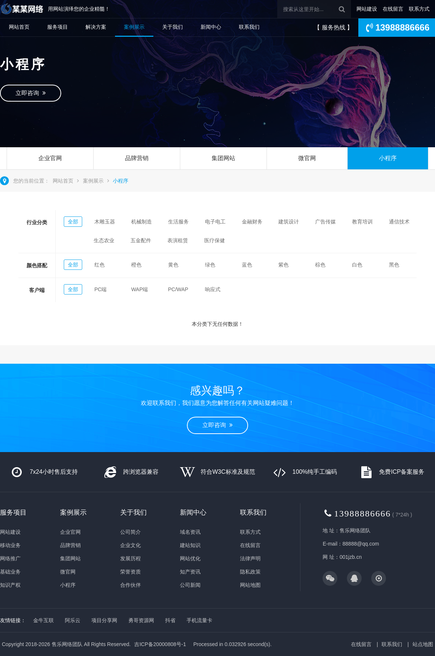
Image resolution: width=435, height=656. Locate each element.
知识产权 (10, 585)
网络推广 (10, 558)
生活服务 (178, 222)
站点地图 (423, 644)
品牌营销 (137, 158)
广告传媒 (325, 222)
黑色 (394, 265)
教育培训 (362, 222)
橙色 (136, 265)
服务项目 (57, 27)
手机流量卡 (199, 620)
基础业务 (10, 572)
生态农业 (104, 240)
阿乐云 (72, 620)
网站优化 (190, 558)
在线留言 (393, 9)
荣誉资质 (130, 572)
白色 (357, 265)
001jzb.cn (351, 557)
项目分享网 (104, 620)
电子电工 (215, 222)
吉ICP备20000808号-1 (160, 644)
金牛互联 (43, 620)
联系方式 (419, 9)
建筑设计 (288, 222)
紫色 (283, 265)
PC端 (100, 289)
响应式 (212, 289)
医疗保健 (214, 240)
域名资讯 (190, 532)
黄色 (173, 265)
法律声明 (250, 558)
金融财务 (252, 222)
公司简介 (130, 532)
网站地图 (250, 585)
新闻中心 (211, 27)
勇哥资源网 (141, 620)
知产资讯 (190, 572)
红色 (99, 265)
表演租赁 (177, 240)
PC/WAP (178, 289)
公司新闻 (190, 585)
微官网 (307, 158)
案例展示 (134, 27)
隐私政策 (250, 572)
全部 (73, 222)
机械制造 (141, 222)
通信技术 (399, 222)
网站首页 (19, 27)
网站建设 (366, 9)
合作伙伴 (130, 585)
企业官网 (50, 158)
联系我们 (249, 27)
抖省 (170, 620)
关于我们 (172, 27)
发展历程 (130, 558)
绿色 (210, 265)
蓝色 (247, 265)
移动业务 (10, 545)
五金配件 (140, 240)
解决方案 (96, 27)
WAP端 (139, 289)
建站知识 (190, 545)
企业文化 (130, 545)
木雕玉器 (104, 222)
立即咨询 (30, 93)
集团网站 (223, 158)
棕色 (320, 265)
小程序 (388, 158)
